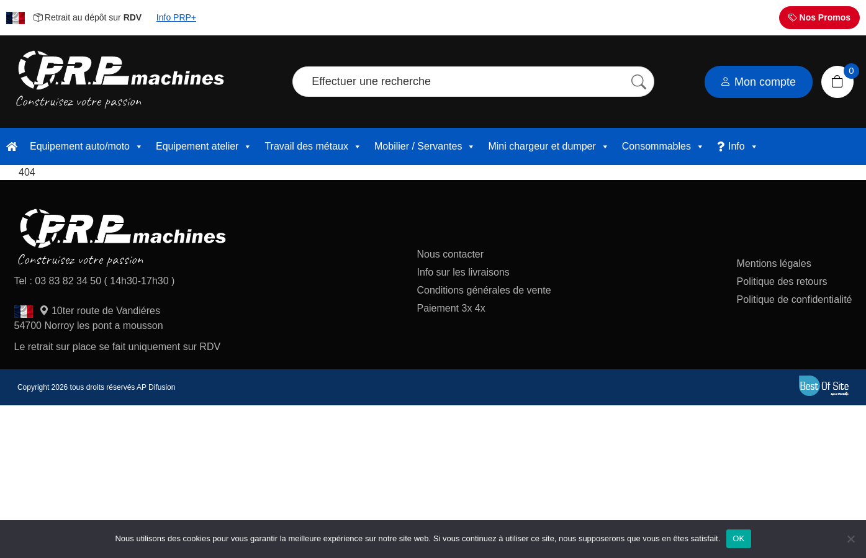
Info (743, 146)
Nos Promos (819, 17)
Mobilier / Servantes (425, 146)
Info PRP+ (176, 17)
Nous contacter (450, 254)
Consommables (663, 146)
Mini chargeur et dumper (548, 146)
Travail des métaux (313, 146)
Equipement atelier (204, 146)
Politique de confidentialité (794, 299)
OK (738, 538)
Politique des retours (783, 281)
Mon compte (758, 82)
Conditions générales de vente (484, 290)
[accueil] (12, 146)
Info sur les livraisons (463, 272)
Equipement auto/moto (86, 146)
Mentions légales (774, 263)
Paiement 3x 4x (451, 308)
